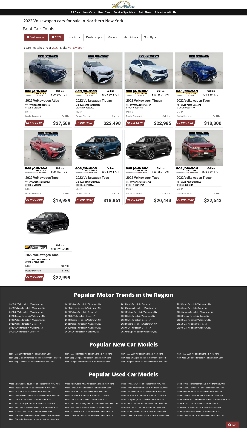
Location (73, 37)
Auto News (145, 12)
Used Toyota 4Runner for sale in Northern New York (144, 388)
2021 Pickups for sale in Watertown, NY (83, 328)
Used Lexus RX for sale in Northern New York (30, 399)
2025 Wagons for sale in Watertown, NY (139, 308)
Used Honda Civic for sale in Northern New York (199, 403)
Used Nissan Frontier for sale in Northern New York (200, 391)
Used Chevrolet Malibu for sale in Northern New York (145, 415)
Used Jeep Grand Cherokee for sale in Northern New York (203, 399)
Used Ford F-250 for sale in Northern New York (198, 411)
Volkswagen (36, 37)
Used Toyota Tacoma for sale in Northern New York (32, 388)
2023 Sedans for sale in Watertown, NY (83, 320)
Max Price (130, 37)
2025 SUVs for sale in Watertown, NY (194, 304)
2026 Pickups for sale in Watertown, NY (83, 304)
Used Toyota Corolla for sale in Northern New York (88, 388)
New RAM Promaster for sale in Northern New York (88, 354)
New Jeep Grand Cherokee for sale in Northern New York (35, 358)
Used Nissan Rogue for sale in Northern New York (144, 391)
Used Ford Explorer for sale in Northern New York (143, 411)
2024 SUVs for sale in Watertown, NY (26, 312)
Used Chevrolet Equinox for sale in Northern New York (90, 415)
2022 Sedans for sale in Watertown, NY (139, 324)
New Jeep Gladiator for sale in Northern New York (32, 362)
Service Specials (124, 12)
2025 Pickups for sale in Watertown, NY (27, 308)
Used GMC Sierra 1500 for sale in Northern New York (33, 407)
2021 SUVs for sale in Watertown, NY (26, 328)
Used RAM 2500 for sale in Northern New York (86, 391)
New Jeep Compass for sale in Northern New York (88, 358)
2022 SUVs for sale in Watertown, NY (194, 320)
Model (113, 37)
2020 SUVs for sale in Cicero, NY (136, 328)
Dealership (94, 37)
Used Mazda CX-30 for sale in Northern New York (143, 395)
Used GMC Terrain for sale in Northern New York (143, 407)
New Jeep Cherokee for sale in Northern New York (200, 358)
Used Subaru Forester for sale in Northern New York (200, 388)
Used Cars (104, 12)
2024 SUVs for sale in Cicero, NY (192, 308)
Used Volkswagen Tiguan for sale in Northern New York (34, 384)
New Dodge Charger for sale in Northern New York (88, 362)
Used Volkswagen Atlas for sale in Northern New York (89, 384)
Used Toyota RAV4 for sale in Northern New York (143, 384)
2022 (56, 37)
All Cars (75, 12)
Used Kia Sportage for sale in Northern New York (143, 399)
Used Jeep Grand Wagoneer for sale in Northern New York (91, 403)
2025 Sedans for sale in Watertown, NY (83, 308)
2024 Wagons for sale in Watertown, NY (195, 312)
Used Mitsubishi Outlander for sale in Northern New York (34, 395)
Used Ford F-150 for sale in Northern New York (30, 411)
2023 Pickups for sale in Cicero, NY (193, 316)
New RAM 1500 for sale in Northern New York (30, 354)
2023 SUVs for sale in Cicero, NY (80, 316)
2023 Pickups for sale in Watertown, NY (27, 320)
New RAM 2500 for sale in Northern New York (142, 354)
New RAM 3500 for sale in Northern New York (198, 354)
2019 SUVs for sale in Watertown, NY (82, 332)
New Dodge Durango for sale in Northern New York (144, 362)
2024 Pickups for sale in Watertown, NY (139, 312)
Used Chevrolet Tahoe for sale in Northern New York (200, 415)
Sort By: (150, 37)
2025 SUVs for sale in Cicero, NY (136, 304)
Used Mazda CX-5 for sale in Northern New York (87, 395)
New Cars (89, 12)
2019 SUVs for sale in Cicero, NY (24, 332)
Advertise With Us (165, 12)
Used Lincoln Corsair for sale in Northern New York (200, 395)
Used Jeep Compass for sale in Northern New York (144, 403)
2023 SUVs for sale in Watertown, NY (138, 316)
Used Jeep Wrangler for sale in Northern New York (32, 403)
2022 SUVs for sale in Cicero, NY (136, 320)
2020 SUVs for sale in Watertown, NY (194, 328)
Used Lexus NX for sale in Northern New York (86, 399)
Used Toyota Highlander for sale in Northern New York (201, 384)
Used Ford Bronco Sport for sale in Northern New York (90, 411)
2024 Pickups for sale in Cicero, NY (81, 312)
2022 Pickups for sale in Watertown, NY (83, 324)
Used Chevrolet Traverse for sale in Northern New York (34, 419)
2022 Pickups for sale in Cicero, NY (25, 324)
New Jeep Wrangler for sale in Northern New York (143, 358)
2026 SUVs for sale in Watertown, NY (26, 304)
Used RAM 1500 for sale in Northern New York (30, 391)
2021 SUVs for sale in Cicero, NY (192, 324)
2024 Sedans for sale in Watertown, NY (27, 316)
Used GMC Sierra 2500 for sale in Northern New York (89, 407)
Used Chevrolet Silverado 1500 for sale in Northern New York (34, 416)
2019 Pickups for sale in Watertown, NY (139, 332)
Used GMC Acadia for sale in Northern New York (199, 407)
